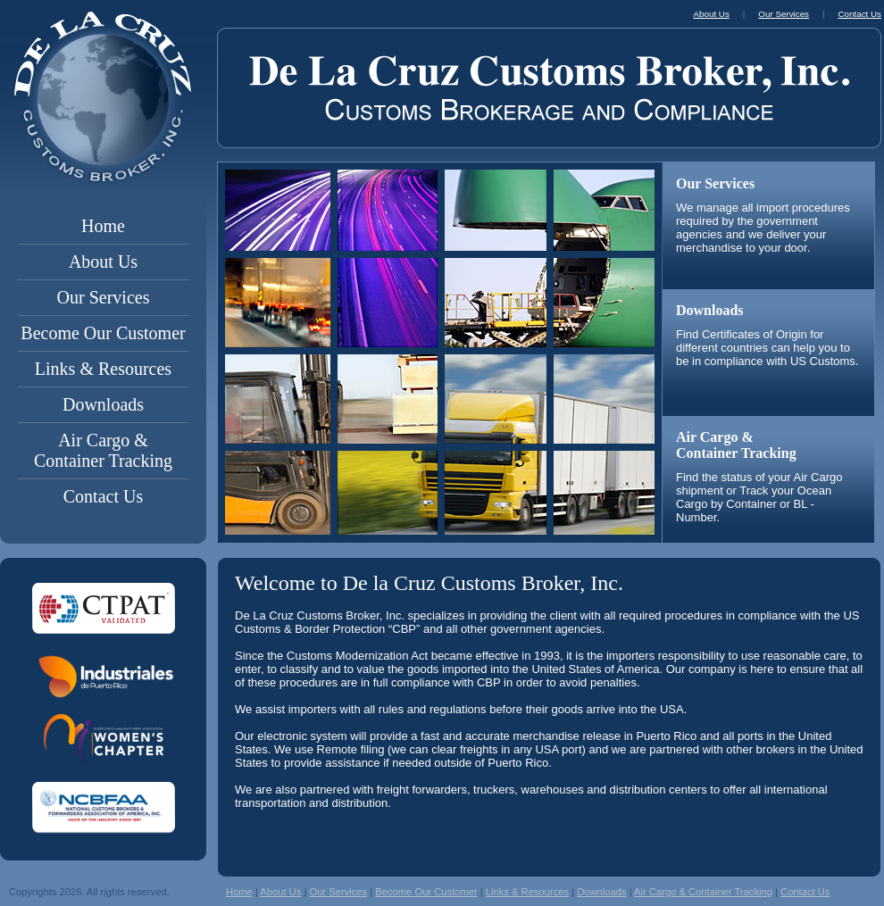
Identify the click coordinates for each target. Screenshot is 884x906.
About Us (103, 261)
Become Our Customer (103, 333)
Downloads (103, 404)
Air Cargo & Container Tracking (103, 450)
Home (103, 226)
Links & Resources (103, 368)
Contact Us (103, 496)
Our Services (103, 297)
